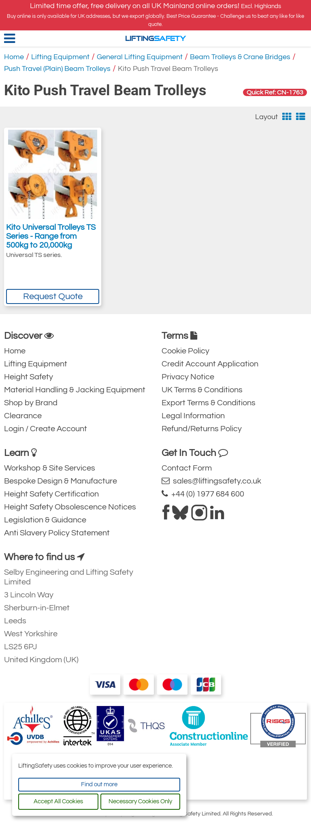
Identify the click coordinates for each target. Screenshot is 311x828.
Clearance (23, 416)
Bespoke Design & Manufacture (60, 481)
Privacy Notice (188, 377)
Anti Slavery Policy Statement (57, 533)
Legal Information (193, 416)
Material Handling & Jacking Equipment (74, 390)
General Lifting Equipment (140, 57)
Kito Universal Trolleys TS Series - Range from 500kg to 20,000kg (51, 236)
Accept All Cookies (58, 801)
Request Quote (53, 296)
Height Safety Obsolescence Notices (70, 507)
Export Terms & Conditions (209, 403)
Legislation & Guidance (45, 520)
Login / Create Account (45, 429)
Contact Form (187, 468)
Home (14, 57)
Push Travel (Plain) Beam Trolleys (57, 69)
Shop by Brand (31, 403)
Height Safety (28, 377)
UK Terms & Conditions (202, 390)
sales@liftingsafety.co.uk (211, 481)
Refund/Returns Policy (202, 429)
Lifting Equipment (60, 57)
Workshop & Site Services (49, 468)
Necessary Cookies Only (140, 801)
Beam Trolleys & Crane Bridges (240, 57)
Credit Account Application (210, 364)
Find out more (99, 784)
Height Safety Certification (51, 494)
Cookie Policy (185, 351)
